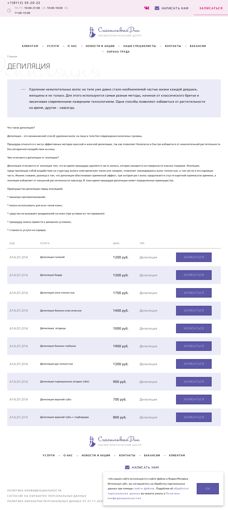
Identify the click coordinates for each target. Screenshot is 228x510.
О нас (72, 46)
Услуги (53, 46)
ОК (208, 489)
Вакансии (198, 46)
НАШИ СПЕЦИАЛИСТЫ (139, 46)
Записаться (211, 8)
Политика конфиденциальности (34, 490)
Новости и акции (96, 455)
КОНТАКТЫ (173, 46)
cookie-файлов (144, 488)
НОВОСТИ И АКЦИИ (100, 46)
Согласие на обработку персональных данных (46, 496)
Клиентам (30, 46)
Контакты (127, 455)
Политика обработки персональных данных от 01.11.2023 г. (57, 501)
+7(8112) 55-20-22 (23, 3)
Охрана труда (118, 51)
